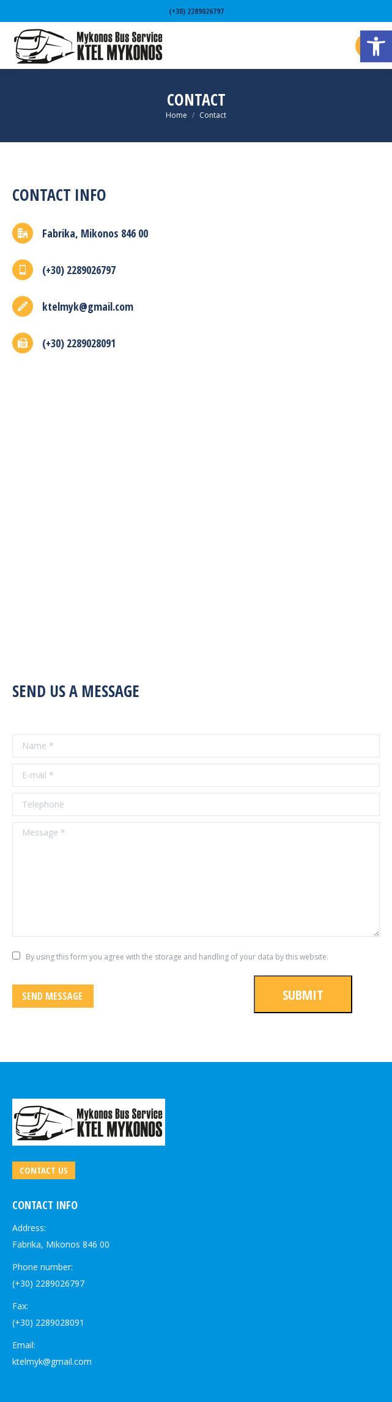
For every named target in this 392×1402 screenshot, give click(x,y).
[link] (376, 46)
